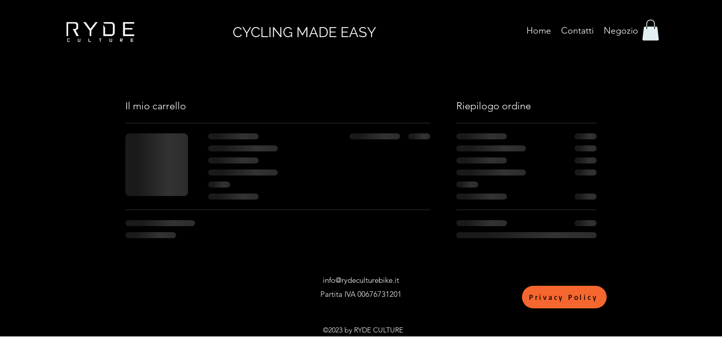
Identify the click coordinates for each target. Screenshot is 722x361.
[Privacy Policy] (564, 297)
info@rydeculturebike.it (361, 280)
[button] (650, 30)
